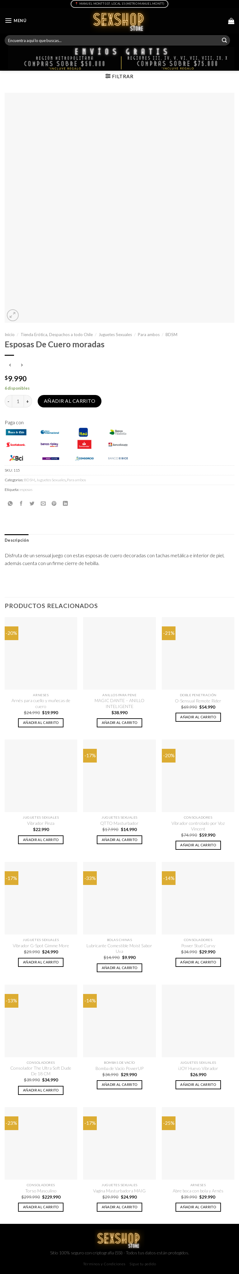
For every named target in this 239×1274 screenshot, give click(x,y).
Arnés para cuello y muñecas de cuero (41, 703)
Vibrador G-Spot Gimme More (41, 945)
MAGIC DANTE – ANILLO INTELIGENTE (119, 703)
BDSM (171, 334)
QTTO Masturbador (119, 823)
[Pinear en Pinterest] (54, 503)
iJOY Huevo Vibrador (198, 1068)
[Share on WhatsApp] (10, 503)
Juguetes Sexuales (115, 334)
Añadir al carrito (69, 401)
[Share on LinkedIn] (65, 503)
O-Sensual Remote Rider (198, 700)
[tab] (17, 540)
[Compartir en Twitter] (32, 503)
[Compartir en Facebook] (21, 503)
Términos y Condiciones (104, 1264)
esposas (26, 489)
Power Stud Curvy (198, 945)
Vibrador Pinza (40, 823)
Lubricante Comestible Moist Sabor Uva (119, 948)
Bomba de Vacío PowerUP (119, 1068)
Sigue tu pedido (142, 1264)
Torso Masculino (41, 1190)
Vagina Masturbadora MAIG (119, 1190)
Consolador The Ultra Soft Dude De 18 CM (40, 1070)
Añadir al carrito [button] (41, 722)
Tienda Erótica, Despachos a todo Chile (57, 334)
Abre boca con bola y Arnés (198, 1190)
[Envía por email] (43, 503)
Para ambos (149, 334)
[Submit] (224, 40)
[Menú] (15, 20)
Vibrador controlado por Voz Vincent (198, 825)
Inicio (10, 334)
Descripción (17, 540)
